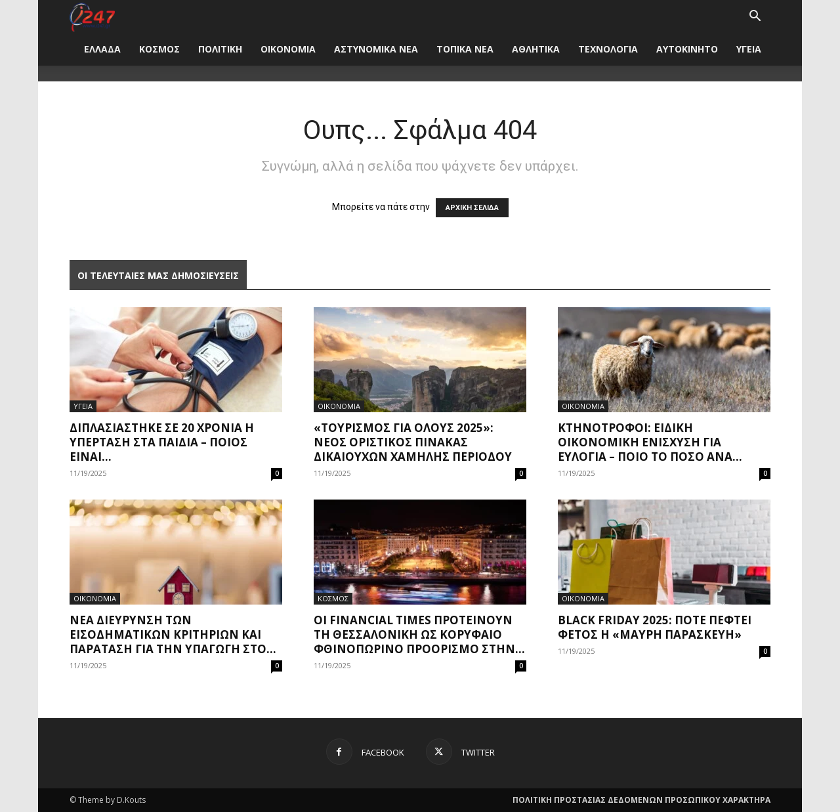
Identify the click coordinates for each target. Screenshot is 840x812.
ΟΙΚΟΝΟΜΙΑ (288, 49)
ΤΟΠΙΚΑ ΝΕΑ (465, 49)
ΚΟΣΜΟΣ (159, 49)
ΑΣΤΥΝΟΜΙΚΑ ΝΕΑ (376, 49)
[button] (754, 17)
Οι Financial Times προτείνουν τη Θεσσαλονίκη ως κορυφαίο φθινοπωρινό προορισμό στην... (419, 634)
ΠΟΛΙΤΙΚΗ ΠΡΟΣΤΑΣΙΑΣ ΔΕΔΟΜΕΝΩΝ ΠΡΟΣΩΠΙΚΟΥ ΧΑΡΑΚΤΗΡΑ (641, 799)
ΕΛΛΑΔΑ (102, 49)
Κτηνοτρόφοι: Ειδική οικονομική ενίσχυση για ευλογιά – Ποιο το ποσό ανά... (650, 442)
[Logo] (92, 16)
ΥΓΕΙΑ (748, 49)
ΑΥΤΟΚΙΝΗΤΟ (687, 49)
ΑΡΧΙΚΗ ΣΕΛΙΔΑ (472, 207)
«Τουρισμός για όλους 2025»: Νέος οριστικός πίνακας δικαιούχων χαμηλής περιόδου (413, 442)
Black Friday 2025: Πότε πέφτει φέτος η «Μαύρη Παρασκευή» (654, 627)
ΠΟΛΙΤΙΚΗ (220, 49)
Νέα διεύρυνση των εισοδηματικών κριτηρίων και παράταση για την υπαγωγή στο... (173, 634)
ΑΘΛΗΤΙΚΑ (536, 49)
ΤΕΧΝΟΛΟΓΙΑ (608, 49)
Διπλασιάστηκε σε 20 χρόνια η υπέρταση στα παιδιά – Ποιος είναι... (162, 442)
